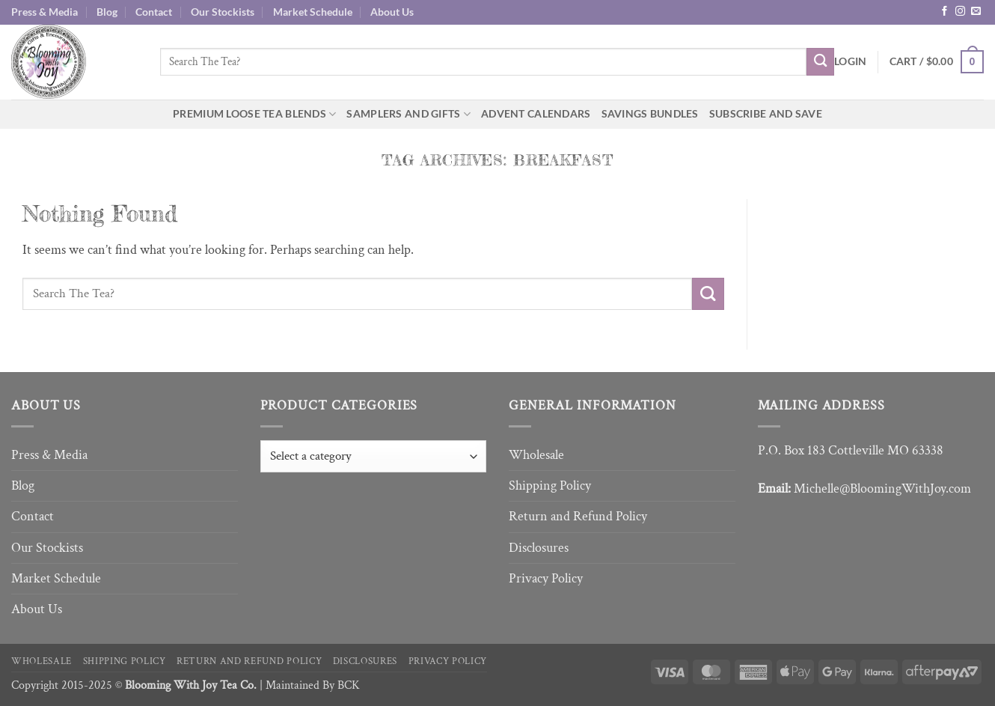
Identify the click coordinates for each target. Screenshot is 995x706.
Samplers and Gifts (408, 114)
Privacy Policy (546, 578)
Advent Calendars (536, 113)
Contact (153, 11)
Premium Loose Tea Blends (254, 114)
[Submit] (820, 62)
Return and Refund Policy (578, 516)
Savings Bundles (650, 113)
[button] (850, 62)
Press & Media (44, 11)
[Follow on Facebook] (944, 11)
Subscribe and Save (765, 113)
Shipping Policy (550, 485)
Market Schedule (312, 11)
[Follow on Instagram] (960, 11)
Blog (107, 11)
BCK (348, 685)
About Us (392, 11)
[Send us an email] (976, 11)
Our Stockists (222, 11)
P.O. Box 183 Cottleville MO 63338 (850, 450)
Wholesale (536, 454)
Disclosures (539, 547)
